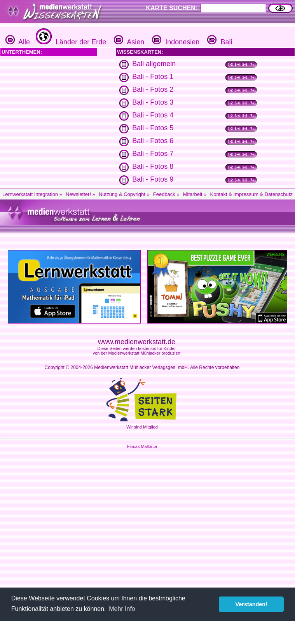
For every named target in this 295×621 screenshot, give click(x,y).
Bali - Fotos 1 (152, 76)
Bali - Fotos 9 (152, 179)
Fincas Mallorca (142, 446)
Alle (17, 42)
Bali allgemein (154, 64)
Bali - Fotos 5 (152, 128)
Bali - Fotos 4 (152, 115)
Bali (218, 42)
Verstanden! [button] (251, 604)
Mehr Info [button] (122, 608)
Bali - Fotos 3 (152, 102)
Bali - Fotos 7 (152, 153)
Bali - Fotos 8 (152, 166)
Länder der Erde (70, 42)
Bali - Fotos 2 (152, 89)
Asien (128, 42)
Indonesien (174, 42)
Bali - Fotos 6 (152, 141)
